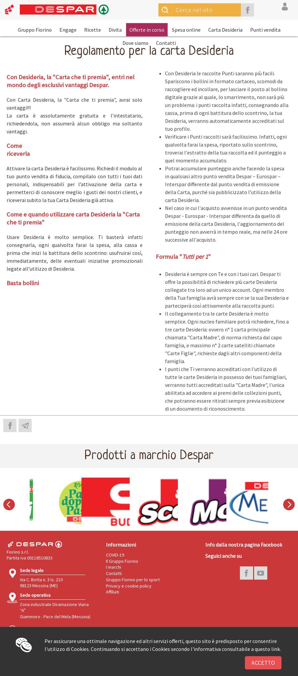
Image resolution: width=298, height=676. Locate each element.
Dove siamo (135, 43)
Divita (115, 29)
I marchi (113, 567)
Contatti (166, 43)
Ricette (92, 29)
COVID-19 (115, 555)
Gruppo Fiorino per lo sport (133, 580)
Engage (68, 29)
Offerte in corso (146, 29)
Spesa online (186, 29)
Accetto (263, 662)
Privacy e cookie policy (128, 586)
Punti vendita (265, 29)
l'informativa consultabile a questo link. (236, 649)
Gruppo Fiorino (35, 29)
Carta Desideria (225, 29)
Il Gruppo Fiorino (122, 561)
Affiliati (112, 592)
